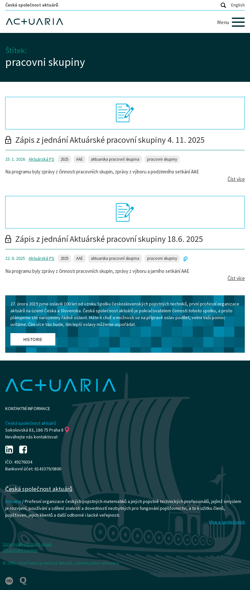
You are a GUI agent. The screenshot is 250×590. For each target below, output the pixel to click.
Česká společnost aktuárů (31, 5)
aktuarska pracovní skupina (115, 159)
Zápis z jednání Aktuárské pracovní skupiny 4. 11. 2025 (105, 139)
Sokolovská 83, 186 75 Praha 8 (37, 430)
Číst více (236, 179)
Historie (32, 339)
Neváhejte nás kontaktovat (31, 437)
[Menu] (231, 22)
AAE (79, 159)
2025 (64, 159)
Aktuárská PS (41, 159)
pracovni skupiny (162, 159)
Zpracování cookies (20, 550)
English (238, 5)
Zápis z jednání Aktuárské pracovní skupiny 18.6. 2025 (104, 238)
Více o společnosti (227, 522)
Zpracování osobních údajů (27, 544)
